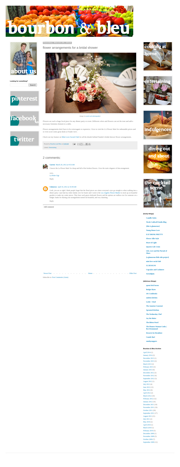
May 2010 (146, 422)
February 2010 (148, 431)
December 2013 (148, 358)
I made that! (150, 337)
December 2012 (148, 373)
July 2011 (146, 419)
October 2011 (147, 410)
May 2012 (146, 390)
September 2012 (148, 379)
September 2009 (148, 442)
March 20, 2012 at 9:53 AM (65, 165)
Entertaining (52, 147)
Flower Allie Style (152, 239)
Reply (52, 179)
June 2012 (146, 387)
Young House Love (153, 230)
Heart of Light (151, 243)
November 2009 (148, 436)
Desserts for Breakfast (154, 333)
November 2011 (148, 407)
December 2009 (148, 433)
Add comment (49, 207)
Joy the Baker (151, 318)
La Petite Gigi (54, 175)
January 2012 (147, 402)
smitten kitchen (151, 298)
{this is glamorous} (153, 226)
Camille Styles (151, 218)
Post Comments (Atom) (60, 277)
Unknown (53, 187)
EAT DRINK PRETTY (154, 234)
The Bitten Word (152, 322)
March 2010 (147, 428)
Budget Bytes (151, 290)
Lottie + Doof (151, 302)
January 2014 (147, 355)
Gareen (52, 165)
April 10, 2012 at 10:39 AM (67, 187)
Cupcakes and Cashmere (155, 270)
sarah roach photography (93, 116)
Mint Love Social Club (70, 137)
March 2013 (147, 364)
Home (90, 273)
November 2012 (148, 376)
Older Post (132, 273)
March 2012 (147, 396)
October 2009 (148, 439)
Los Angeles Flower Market (110, 193)
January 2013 (147, 370)
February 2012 (148, 399)
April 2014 (147, 352)
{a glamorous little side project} (157, 257)
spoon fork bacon (152, 285)
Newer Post (47, 273)
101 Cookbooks (151, 294)
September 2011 (148, 413)
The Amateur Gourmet (154, 306)
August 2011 (147, 416)
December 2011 (148, 405)
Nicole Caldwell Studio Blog (156, 222)
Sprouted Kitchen (152, 310)
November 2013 (148, 361)
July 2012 (146, 384)
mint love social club (153, 261)
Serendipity (150, 274)
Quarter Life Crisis (153, 247)
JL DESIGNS (151, 266)
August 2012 (147, 381)
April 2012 (147, 393)
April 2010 (147, 425)
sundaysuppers (151, 341)
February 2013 (148, 367)
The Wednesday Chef (154, 314)
